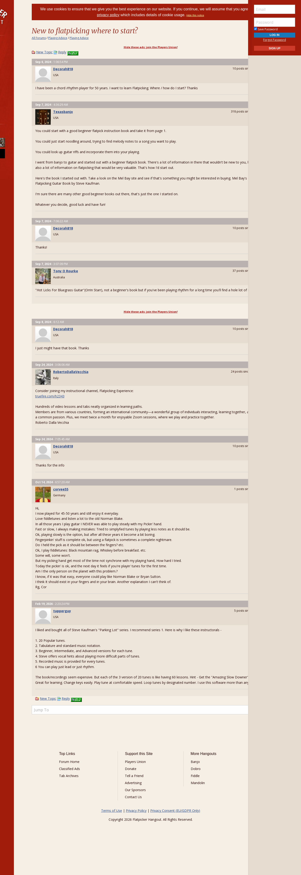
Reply (87, 52)
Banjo (188, 788)
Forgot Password (274, 40)
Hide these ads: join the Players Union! (151, 47)
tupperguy (87, 626)
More (15, 98)
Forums (17, 48)
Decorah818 (88, 69)
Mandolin (191, 809)
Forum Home (90, 788)
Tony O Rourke (90, 276)
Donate (137, 795)
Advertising (140, 809)
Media (16, 86)
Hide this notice (220, 15)
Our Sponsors (142, 816)
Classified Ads (90, 795)
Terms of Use (111, 837)
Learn (15, 73)
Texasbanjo (88, 111)
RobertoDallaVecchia (95, 382)
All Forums (63, 38)
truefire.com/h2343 (74, 406)
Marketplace (22, 61)
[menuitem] (26, 49)
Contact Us (140, 823)
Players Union (142, 788)
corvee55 (85, 505)
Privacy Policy (136, 837)
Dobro (189, 795)
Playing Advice (82, 38)
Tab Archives (89, 802)
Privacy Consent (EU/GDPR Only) (175, 837)
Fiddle (188, 802)
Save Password (266, 29)
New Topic (69, 52)
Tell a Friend (141, 802)
